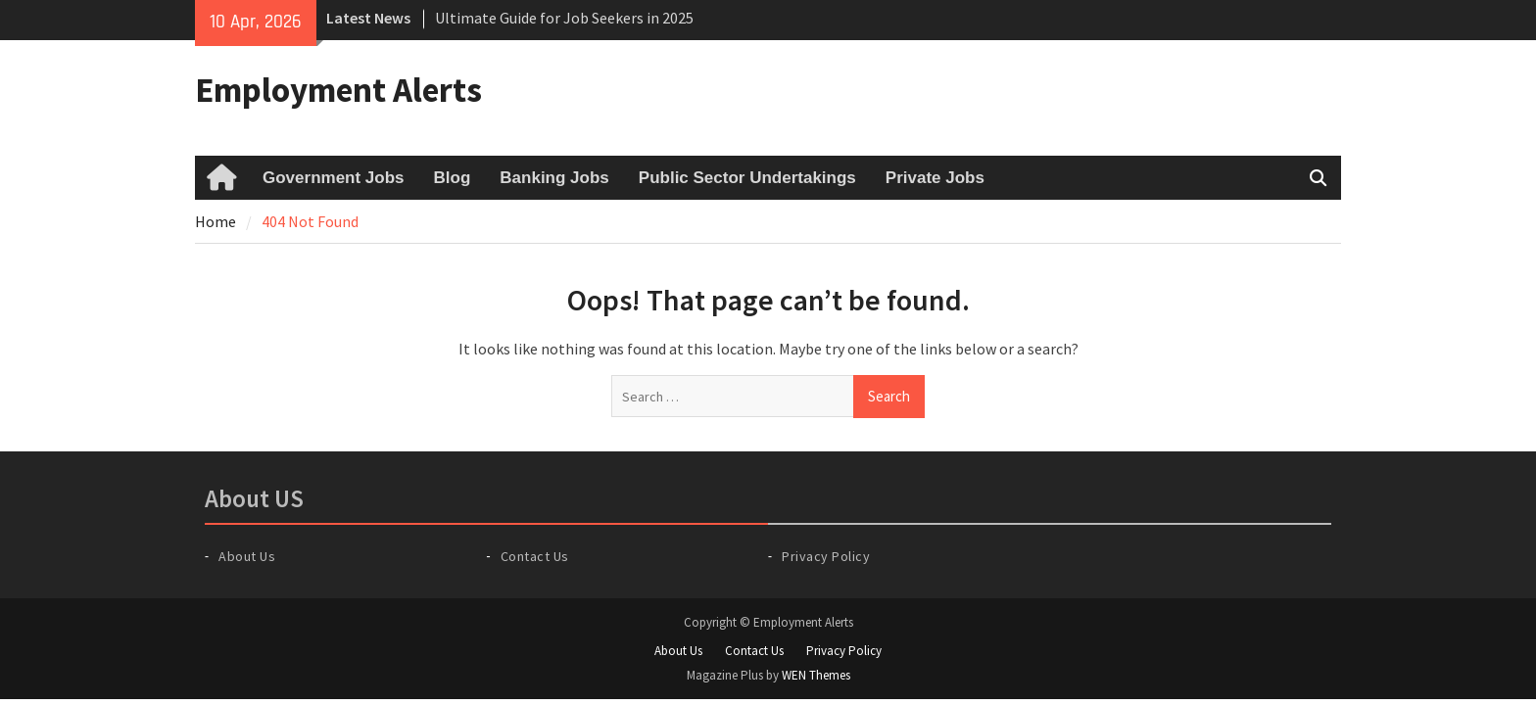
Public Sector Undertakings (747, 177)
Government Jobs (334, 177)
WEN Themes (816, 675)
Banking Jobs (554, 177)
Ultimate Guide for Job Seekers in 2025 (564, 17)
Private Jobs (935, 177)
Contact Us (535, 556)
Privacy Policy (826, 556)
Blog (452, 177)
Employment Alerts (338, 90)
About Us (246, 556)
